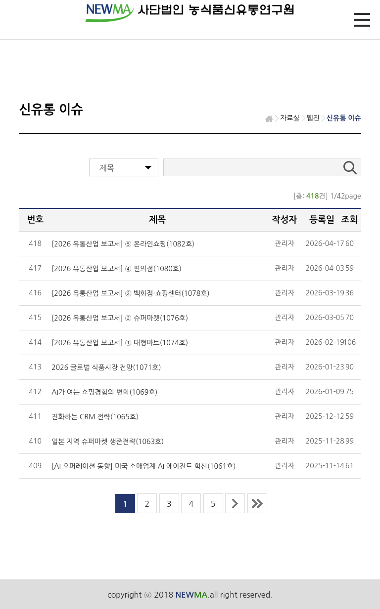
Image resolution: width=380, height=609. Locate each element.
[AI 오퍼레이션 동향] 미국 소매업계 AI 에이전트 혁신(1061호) (143, 466)
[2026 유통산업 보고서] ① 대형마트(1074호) (119, 342)
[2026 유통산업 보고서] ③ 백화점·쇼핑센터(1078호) (130, 293)
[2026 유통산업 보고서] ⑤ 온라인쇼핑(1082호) (122, 244)
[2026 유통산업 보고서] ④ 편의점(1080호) (116, 268)
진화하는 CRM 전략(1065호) (95, 416)
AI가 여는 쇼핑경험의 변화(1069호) (104, 392)
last (257, 503)
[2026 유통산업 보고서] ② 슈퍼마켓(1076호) (119, 318)
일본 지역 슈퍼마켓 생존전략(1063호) (107, 441)
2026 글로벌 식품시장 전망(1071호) (106, 367)
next (235, 503)
